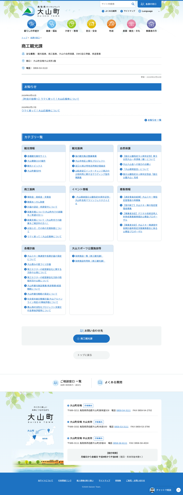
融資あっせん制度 (35, 202)
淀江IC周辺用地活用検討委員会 (90, 166)
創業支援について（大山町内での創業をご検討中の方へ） (44, 221)
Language (147, 11)
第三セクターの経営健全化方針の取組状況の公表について (44, 279)
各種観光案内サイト (37, 156)
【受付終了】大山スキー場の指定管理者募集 (140, 207)
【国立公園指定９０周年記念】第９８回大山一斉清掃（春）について (140, 158)
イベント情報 (80, 189)
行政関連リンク (64, 481)
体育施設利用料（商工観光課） (90, 261)
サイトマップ (129, 11)
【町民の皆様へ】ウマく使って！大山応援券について (50, 99)
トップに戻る (85, 355)
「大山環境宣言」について (136, 169)
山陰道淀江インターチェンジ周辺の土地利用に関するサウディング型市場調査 (92, 174)
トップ (24, 38)
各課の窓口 (151, 4)
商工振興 (29, 189)
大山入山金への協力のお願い (137, 164)
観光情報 (29, 148)
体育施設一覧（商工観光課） (89, 256)
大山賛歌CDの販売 (36, 161)
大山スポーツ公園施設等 (86, 248)
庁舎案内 (88, 406)
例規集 (118, 481)
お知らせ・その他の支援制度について (44, 230)
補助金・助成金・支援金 (39, 197)
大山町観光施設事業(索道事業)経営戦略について (44, 287)
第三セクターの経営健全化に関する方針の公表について (44, 271)
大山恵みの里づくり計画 (39, 264)
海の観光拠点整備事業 (86, 156)
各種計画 (29, 248)
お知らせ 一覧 (154, 120)
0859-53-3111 (121, 427)
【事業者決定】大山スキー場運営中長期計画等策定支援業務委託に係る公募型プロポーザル (140, 228)
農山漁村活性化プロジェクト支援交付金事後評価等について (44, 309)
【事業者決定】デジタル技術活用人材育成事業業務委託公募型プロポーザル (140, 216)
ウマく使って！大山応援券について (41, 110)
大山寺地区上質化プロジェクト (90, 161)
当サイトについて (45, 481)
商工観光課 (87, 338)
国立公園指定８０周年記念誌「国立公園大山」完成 (140, 176)
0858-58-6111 (120, 443)
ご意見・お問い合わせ (135, 481)
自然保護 (125, 148)
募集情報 (125, 189)
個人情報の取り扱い (85, 481)
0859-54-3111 (124, 410)
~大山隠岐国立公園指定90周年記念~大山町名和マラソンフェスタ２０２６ (92, 200)
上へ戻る (178, 490)
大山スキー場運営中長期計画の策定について (44, 257)
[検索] (133, 4)
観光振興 (77, 148)
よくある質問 (111, 11)
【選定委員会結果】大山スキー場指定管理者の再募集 (140, 198)
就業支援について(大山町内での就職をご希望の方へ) (45, 213)
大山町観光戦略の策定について (42, 294)
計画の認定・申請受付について (42, 207)
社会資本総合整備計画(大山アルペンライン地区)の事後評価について (45, 300)
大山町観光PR (34, 171)
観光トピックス (34, 166)
